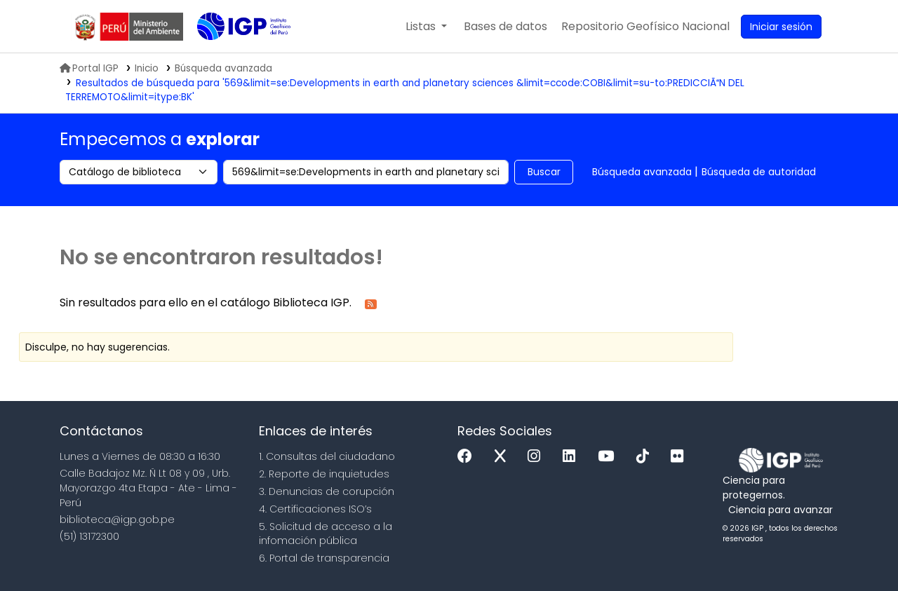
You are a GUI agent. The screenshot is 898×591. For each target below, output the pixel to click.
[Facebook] (468, 456)
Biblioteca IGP (232, 55)
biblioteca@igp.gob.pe (117, 519)
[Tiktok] (646, 456)
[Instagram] (537, 456)
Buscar (544, 172)
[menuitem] (645, 26)
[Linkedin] (572, 456)
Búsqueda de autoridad (759, 172)
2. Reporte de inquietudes (324, 474)
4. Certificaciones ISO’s (315, 509)
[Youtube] (609, 456)
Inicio (147, 68)
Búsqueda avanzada (642, 172)
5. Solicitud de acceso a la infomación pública (325, 533)
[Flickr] (680, 456)
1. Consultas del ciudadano (327, 456)
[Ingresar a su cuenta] (781, 26)
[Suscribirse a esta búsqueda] (370, 303)
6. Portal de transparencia (324, 558)
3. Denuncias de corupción (326, 491)
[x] (504, 456)
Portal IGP (89, 68)
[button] (426, 26)
